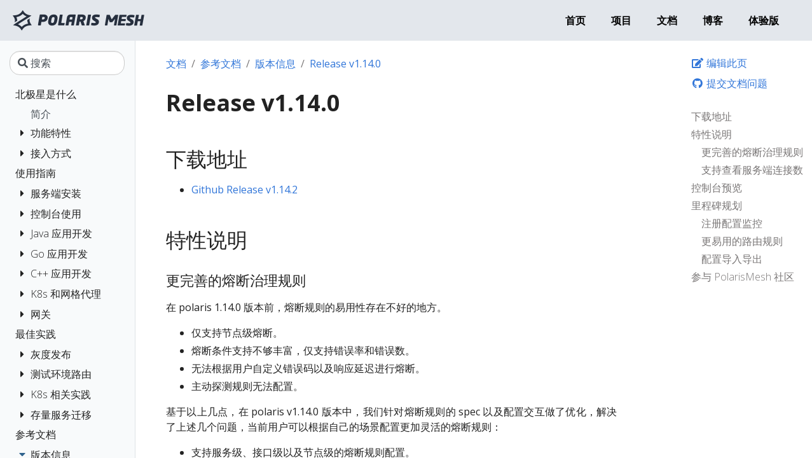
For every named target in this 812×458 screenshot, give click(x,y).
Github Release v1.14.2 (244, 190)
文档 (176, 64)
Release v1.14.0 (345, 64)
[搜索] (67, 63)
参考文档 (220, 64)
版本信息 (275, 64)
